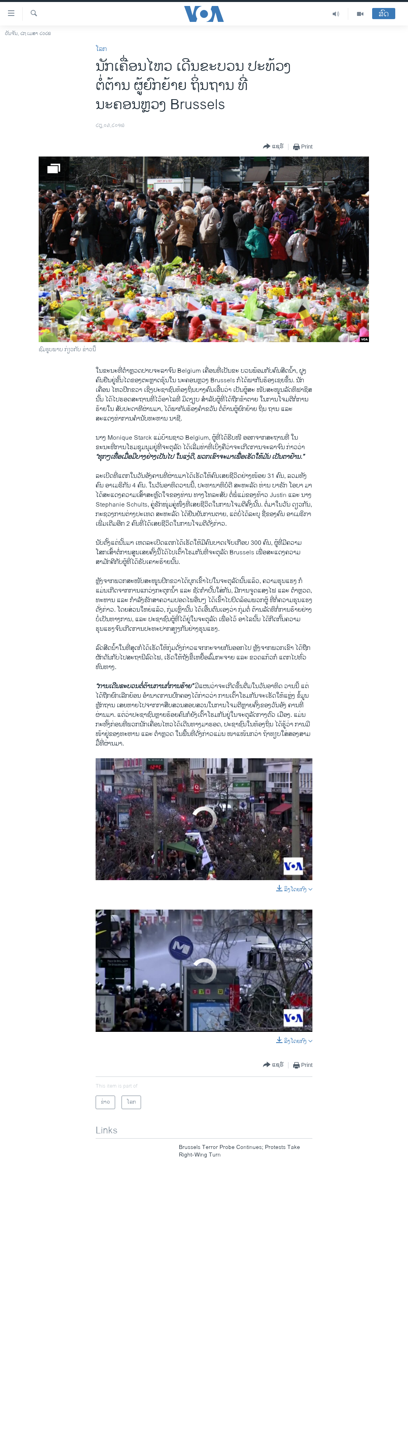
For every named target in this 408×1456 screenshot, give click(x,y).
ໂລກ (101, 49)
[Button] (273, 147)
